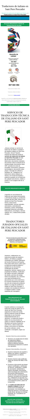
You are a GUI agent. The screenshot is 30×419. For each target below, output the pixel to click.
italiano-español (17, 95)
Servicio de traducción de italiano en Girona (14, 13)
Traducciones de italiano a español (9, 409)
